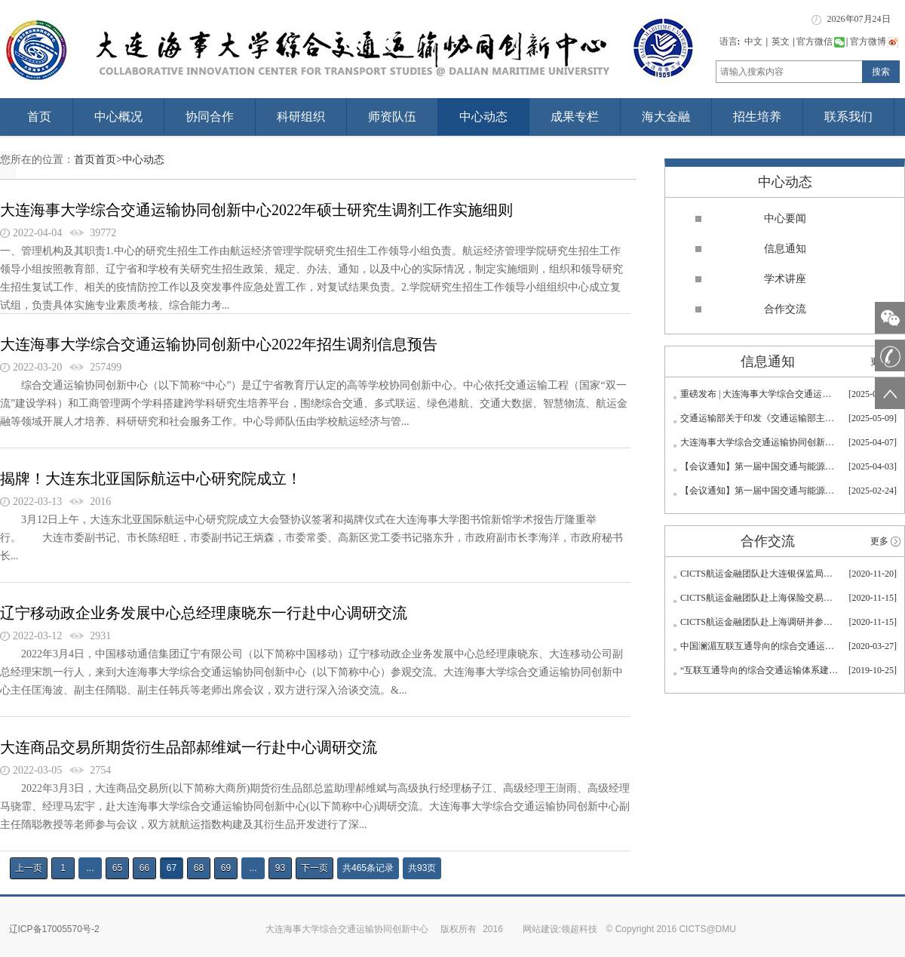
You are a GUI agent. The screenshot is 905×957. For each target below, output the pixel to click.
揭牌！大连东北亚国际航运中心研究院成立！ (151, 478)
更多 (879, 541)
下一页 (314, 868)
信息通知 (785, 248)
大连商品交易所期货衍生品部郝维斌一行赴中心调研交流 (188, 747)
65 (117, 868)
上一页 (28, 868)
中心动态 (483, 116)
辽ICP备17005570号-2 (54, 929)
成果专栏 (575, 116)
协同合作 (210, 116)
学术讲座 (785, 279)
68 (199, 868)
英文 (781, 41)
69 (226, 868)
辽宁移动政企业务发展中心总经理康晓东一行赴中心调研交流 (203, 613)
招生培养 (757, 116)
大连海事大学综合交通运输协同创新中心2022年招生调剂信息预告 (218, 344)
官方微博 (874, 41)
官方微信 (820, 41)
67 (171, 868)
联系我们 (848, 116)
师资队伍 (392, 116)
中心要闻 (785, 218)
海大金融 (666, 116)
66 (144, 868)
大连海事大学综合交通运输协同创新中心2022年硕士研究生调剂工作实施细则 (256, 210)
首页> (108, 159)
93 (280, 868)
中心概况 (118, 116)
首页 (39, 116)
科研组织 (301, 116)
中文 (753, 41)
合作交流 (785, 309)
